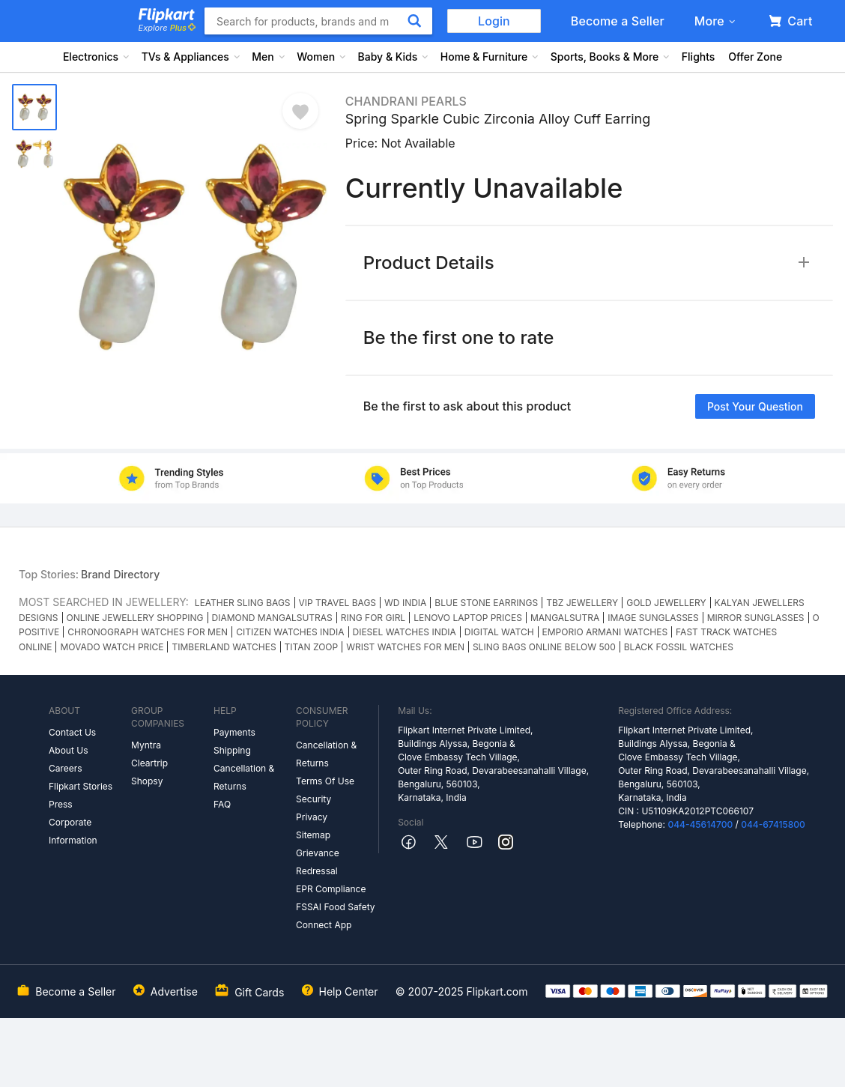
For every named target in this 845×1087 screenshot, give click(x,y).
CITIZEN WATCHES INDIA (290, 632)
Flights (698, 56)
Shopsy (147, 781)
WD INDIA (405, 602)
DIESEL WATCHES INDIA (404, 632)
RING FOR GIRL (373, 617)
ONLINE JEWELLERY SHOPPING (135, 617)
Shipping (232, 750)
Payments (234, 732)
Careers (65, 768)
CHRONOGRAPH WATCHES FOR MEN (147, 632)
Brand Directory (120, 574)
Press (61, 804)
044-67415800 (773, 824)
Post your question (755, 406)
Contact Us (72, 732)
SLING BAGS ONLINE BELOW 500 (544, 646)
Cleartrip (149, 763)
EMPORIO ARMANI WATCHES (605, 632)
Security (313, 799)
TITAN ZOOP (312, 646)
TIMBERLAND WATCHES (224, 646)
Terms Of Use (325, 781)
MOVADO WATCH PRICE (111, 646)
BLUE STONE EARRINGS (486, 602)
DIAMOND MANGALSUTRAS (272, 617)
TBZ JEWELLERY (582, 602)
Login (494, 20)
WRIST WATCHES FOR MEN (405, 646)
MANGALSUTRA (564, 617)
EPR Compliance (331, 888)
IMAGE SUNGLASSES (653, 617)
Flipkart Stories (80, 786)
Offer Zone (755, 56)
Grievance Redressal (317, 861)
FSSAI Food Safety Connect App (335, 915)
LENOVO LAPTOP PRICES (468, 617)
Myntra (146, 745)
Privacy (311, 817)
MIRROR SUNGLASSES (756, 617)
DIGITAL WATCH (499, 632)
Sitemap (313, 835)
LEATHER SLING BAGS (243, 602)
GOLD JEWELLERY (666, 602)
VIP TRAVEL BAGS (338, 602)
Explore (167, 27)
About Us (68, 750)
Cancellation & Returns (243, 777)
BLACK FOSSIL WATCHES (678, 646)
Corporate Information (73, 831)
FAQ (222, 804)
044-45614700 (700, 824)
